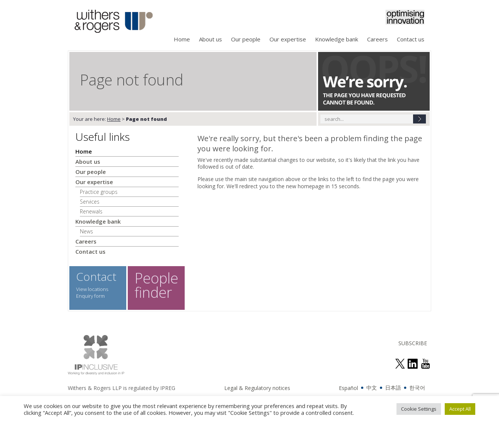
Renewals (91, 211)
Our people (245, 39)
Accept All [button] (460, 408)
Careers (377, 39)
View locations (92, 289)
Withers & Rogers (114, 22)
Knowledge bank (336, 39)
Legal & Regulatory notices (257, 388)
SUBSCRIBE (412, 343)
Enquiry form (90, 296)
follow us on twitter (400, 363)
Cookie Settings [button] (418, 408)
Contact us (410, 39)
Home (182, 39)
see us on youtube (425, 363)
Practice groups (99, 191)
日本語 (393, 387)
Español (348, 388)
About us (210, 39)
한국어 (417, 387)
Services (89, 201)
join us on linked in (412, 363)
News (86, 231)
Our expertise (287, 39)
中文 (371, 387)
